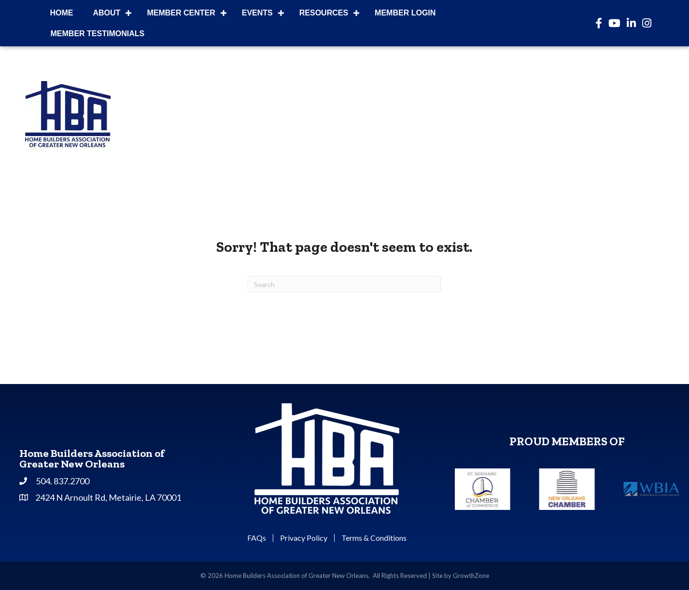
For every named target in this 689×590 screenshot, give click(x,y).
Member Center (181, 13)
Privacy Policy (303, 538)
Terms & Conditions (374, 538)
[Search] (344, 284)
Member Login (405, 13)
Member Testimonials (98, 33)
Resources (323, 13)
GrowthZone (471, 575)
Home (61, 13)
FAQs (256, 538)
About (107, 13)
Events (257, 13)
